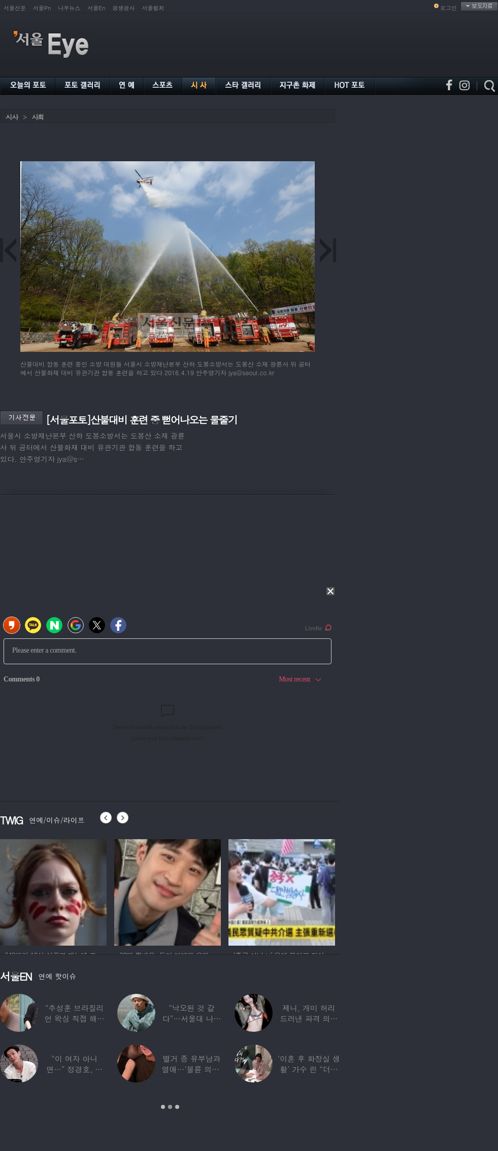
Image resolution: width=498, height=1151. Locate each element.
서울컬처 (153, 8)
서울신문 (15, 8)
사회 (37, 117)
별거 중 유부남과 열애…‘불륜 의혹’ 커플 (191, 1069)
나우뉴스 (69, 8)
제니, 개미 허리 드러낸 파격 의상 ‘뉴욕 (309, 1018)
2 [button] (170, 1107)
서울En (96, 8)
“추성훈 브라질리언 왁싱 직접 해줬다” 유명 (74, 1018)
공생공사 (124, 8)
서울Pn (42, 8)
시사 (12, 117)
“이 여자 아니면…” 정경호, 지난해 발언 (74, 1069)
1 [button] (163, 1107)
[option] (53, 891)
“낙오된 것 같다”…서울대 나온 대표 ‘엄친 (191, 1018)
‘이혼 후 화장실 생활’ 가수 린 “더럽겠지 (309, 1069)
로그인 (448, 8)
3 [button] (177, 1107)
